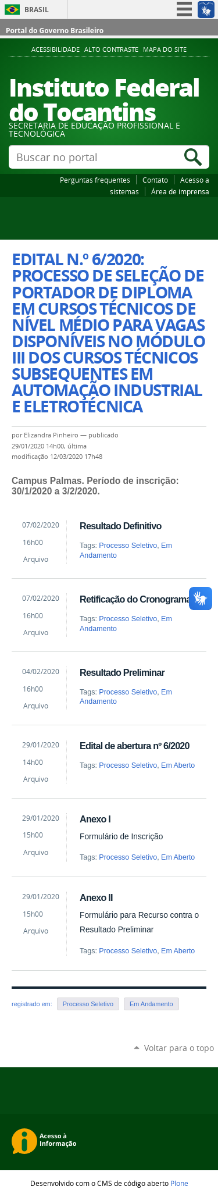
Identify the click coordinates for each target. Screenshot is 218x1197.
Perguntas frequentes (95, 179)
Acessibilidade (55, 49)
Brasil (36, 10)
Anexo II (96, 897)
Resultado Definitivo (121, 526)
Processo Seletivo (128, 546)
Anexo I (95, 819)
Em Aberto (178, 765)
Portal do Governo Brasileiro (54, 30)
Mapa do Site (165, 49)
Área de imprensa (180, 191)
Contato (155, 179)
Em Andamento (151, 1003)
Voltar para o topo (179, 1047)
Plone (179, 1183)
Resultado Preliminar (122, 672)
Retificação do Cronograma (135, 599)
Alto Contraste (111, 49)
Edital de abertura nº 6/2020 (135, 745)
